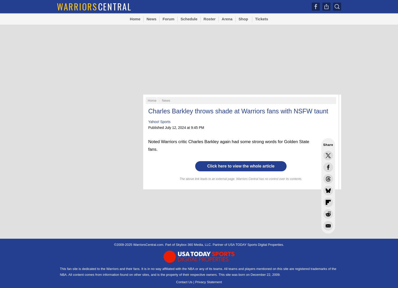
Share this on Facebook (328, 167)
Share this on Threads (328, 179)
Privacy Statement (208, 282)
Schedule (188, 19)
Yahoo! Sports (159, 122)
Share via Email (328, 226)
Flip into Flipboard (328, 202)
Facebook (316, 7)
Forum (168, 19)
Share (326, 7)
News (151, 19)
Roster (210, 19)
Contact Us (184, 282)
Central (94, 6)
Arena (227, 19)
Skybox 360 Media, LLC (193, 245)
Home (135, 19)
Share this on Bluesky (328, 190)
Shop (243, 19)
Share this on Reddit (328, 214)
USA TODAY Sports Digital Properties (255, 245)
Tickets (261, 19)
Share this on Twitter (328, 155)
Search (337, 7)
